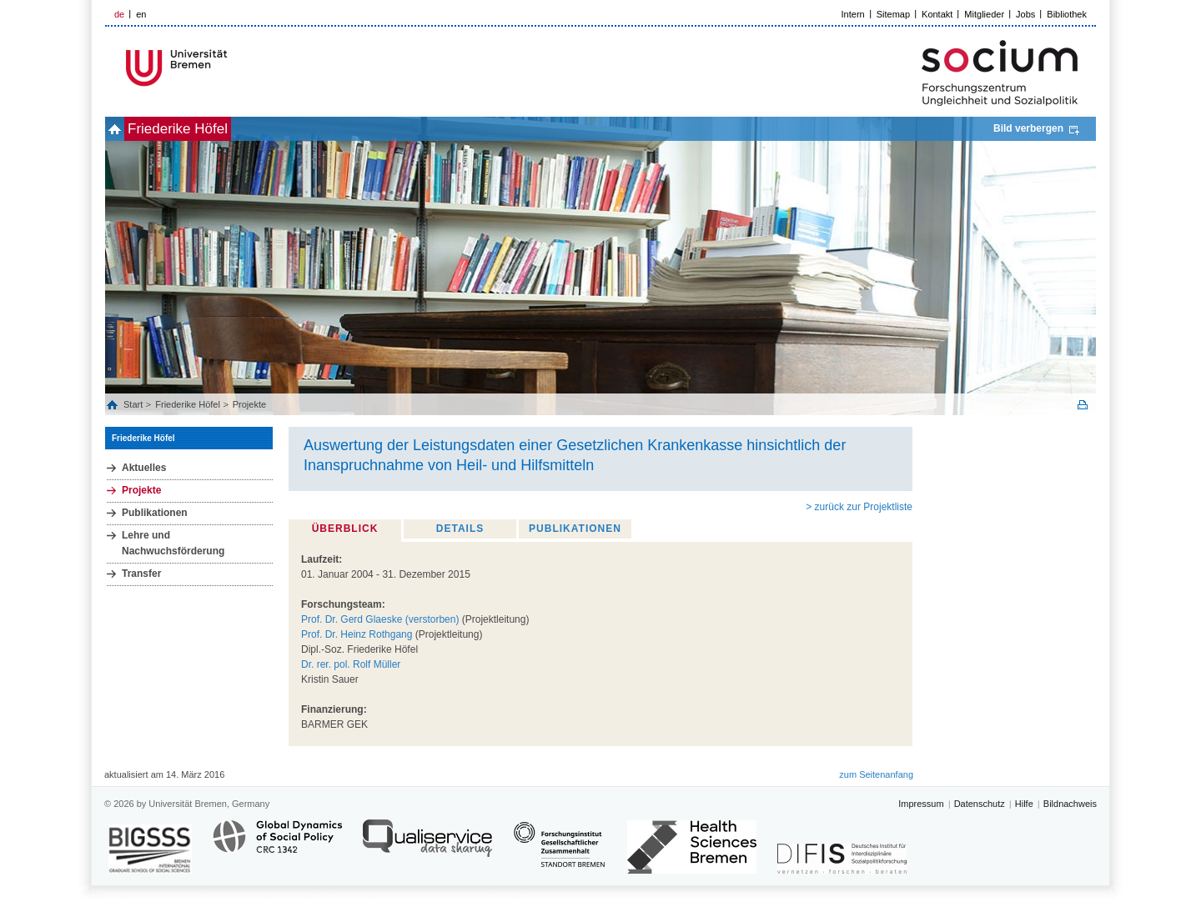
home (124, 129)
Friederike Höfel (205, 129)
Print (1083, 404)
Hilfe (1024, 804)
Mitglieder (984, 14)
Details (460, 528)
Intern (853, 14)
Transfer (141, 573)
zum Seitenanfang (876, 774)
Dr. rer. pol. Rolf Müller (350, 664)
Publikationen (155, 513)
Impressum (920, 804)
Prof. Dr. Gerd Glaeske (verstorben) (380, 619)
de (119, 14)
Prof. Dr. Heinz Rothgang (356, 634)
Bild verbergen (1028, 128)
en (141, 14)
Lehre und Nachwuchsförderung (173, 543)
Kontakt (937, 14)
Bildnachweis (1070, 804)
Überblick (345, 528)
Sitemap (893, 14)
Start (134, 404)
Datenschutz (979, 804)
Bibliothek (1067, 14)
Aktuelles (144, 468)
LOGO (232, 68)
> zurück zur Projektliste (859, 507)
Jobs (1025, 14)
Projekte (249, 404)
